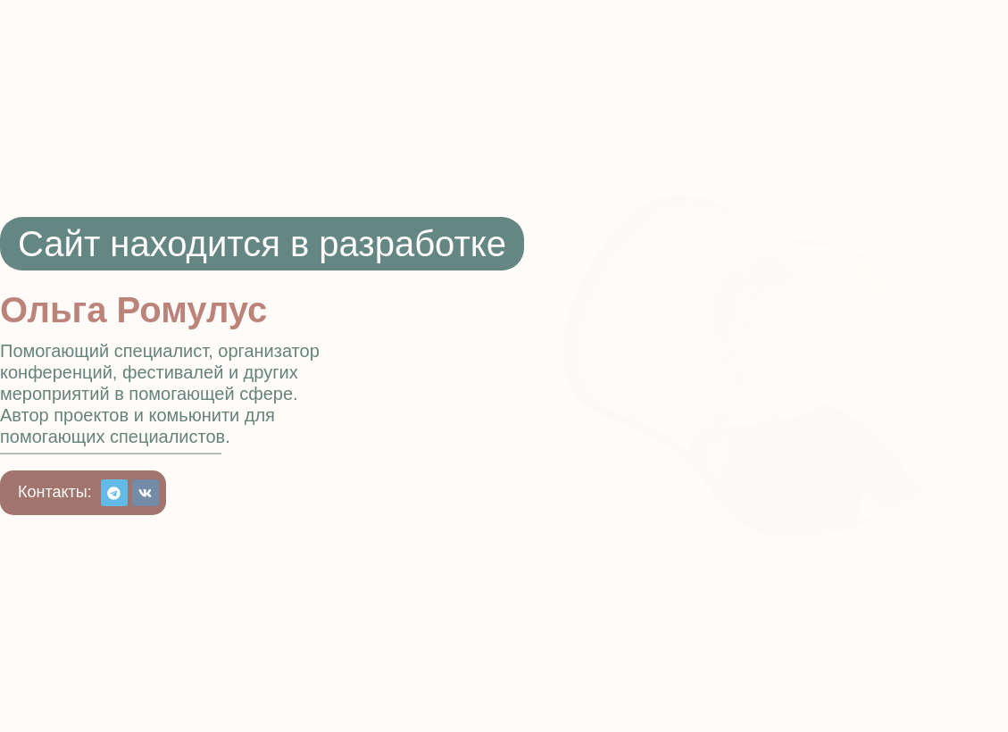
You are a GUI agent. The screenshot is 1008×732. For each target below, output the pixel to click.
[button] (55, 492)
